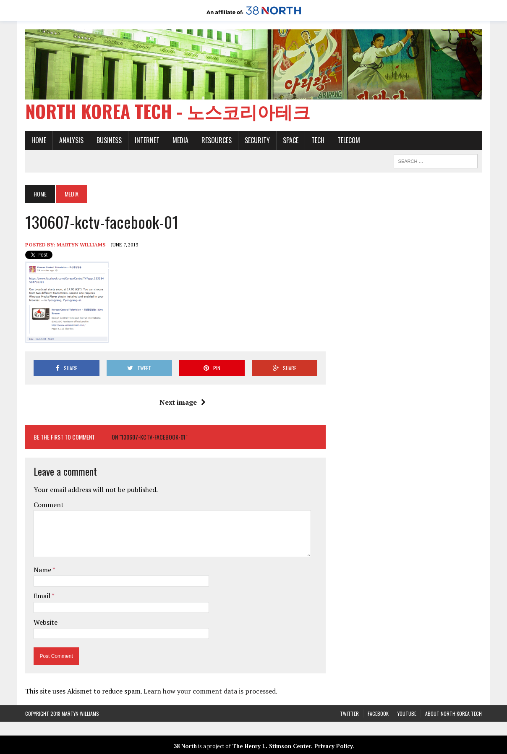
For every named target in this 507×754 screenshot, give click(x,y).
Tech (317, 140)
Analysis (71, 140)
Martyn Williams (81, 244)
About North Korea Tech (453, 713)
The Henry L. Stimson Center (271, 746)
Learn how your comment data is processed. (210, 691)
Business (109, 140)
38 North (185, 746)
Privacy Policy (333, 746)
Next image (182, 402)
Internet (147, 140)
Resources (216, 140)
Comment (49, 504)
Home (38, 140)
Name (43, 569)
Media (180, 140)
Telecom (348, 140)
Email (43, 595)
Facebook (378, 713)
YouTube (406, 713)
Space (290, 140)
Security (257, 140)
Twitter (349, 713)
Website (45, 622)
